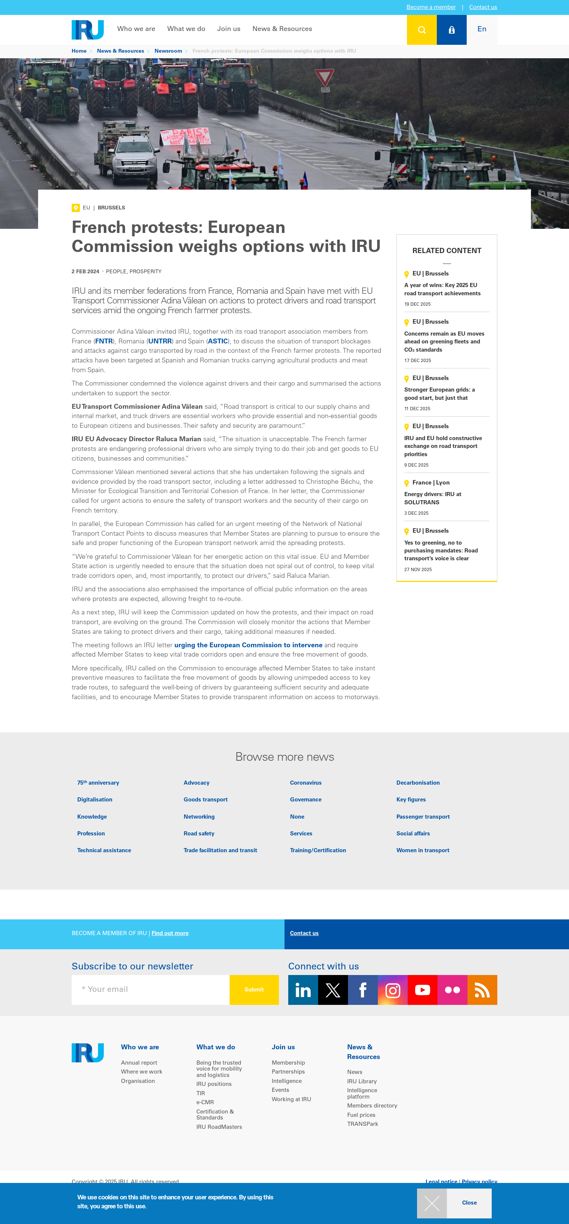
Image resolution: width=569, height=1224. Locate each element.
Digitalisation (94, 800)
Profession (91, 834)
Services (301, 834)
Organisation (138, 1081)
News (355, 1072)
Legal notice (441, 1182)
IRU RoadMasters (219, 1127)
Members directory (372, 1106)
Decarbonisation (418, 783)
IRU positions (214, 1084)
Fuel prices (361, 1115)
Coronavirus (306, 783)
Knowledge (92, 817)
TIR (200, 1094)
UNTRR (160, 342)
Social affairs (413, 834)
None (297, 817)
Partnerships (288, 1072)
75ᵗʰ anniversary (98, 783)
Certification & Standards (215, 1115)
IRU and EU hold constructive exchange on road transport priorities (443, 447)
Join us (228, 29)
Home (79, 51)
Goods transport (206, 800)
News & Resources (282, 29)
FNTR (104, 342)
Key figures (411, 800)
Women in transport (423, 851)
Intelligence (287, 1081)
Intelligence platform (362, 1094)
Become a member (431, 7)
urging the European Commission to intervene (248, 645)
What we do (186, 29)
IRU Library (362, 1082)
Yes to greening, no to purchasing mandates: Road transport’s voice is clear (441, 551)
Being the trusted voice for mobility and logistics (219, 1069)
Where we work (141, 1072)
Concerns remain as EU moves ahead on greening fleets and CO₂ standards (444, 342)
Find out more (170, 934)
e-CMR (205, 1103)
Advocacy (196, 783)
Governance (305, 800)
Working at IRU (291, 1100)
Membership (288, 1063)
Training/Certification (318, 851)
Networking (199, 817)
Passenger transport (423, 817)
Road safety (199, 834)
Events (280, 1090)
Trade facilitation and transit (220, 851)
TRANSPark (362, 1124)
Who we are (136, 29)
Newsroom (168, 51)
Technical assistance (104, 851)
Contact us (483, 7)
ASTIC (218, 342)
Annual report (139, 1063)
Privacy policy (479, 1182)
